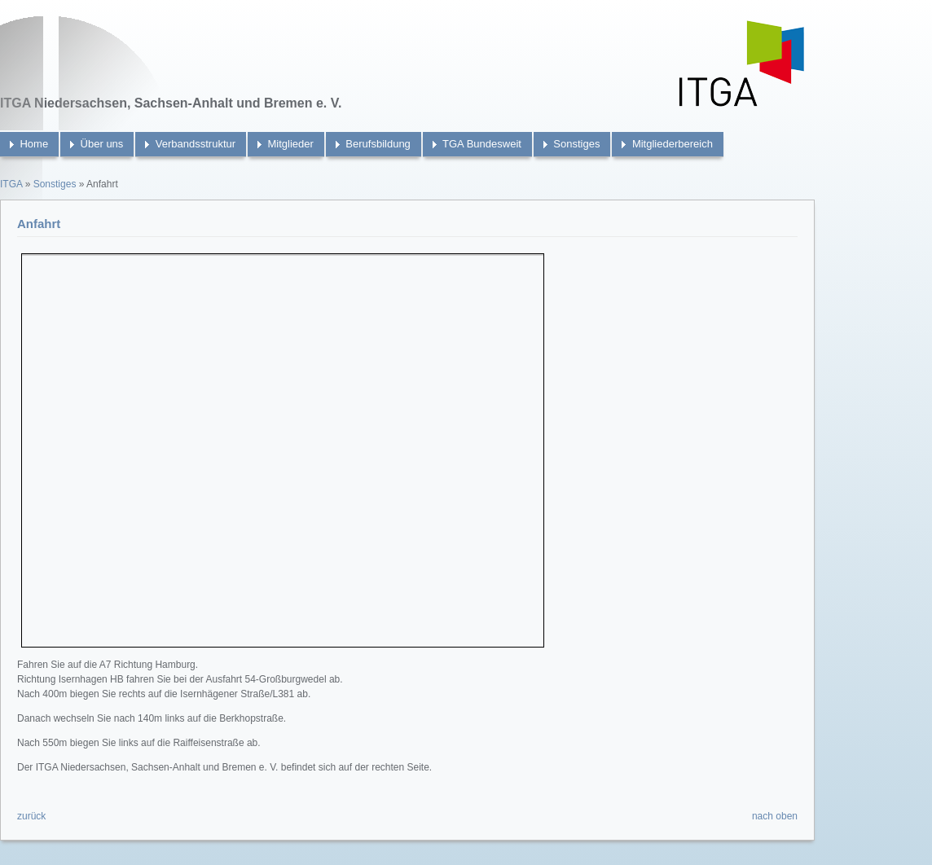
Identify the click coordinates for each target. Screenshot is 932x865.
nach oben (775, 816)
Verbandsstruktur (195, 144)
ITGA (11, 184)
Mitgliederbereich (672, 144)
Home (34, 144)
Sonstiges (576, 144)
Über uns (102, 144)
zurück (31, 816)
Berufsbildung (378, 144)
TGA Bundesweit (481, 144)
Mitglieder (291, 144)
